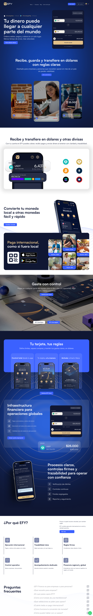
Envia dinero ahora (11, 42)
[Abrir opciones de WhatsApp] (90, 613)
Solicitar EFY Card (46, 294)
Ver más (63, 531)
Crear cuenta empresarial (16, 438)
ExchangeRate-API (69, 46)
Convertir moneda (68, 42)
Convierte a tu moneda (77, 13)
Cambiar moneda (10, 224)
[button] (32, 4)
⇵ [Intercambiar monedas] (68, 24)
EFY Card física (39, 322)
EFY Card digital (53, 322)
